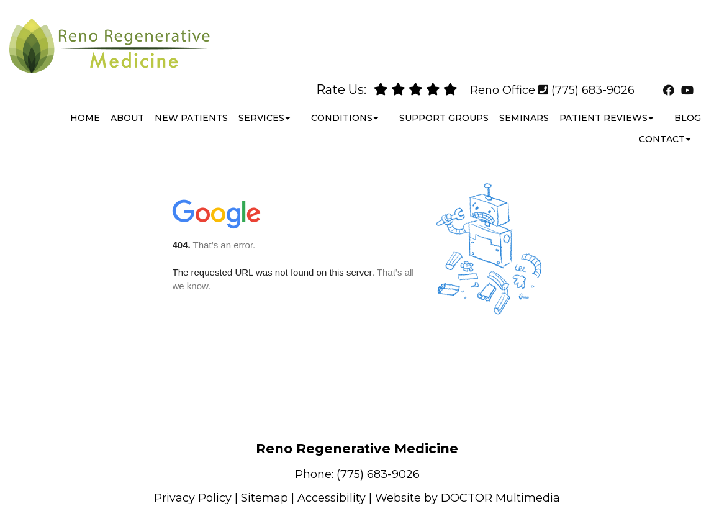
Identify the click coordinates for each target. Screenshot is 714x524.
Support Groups (444, 105)
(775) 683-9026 (593, 77)
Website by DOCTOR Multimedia (467, 498)
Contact (662, 126)
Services (261, 105)
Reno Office (502, 77)
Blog (687, 105)
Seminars (524, 105)
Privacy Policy (193, 498)
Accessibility (331, 498)
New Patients (191, 105)
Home (85, 105)
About (127, 105)
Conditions (342, 105)
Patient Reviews (603, 105)
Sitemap (264, 498)
